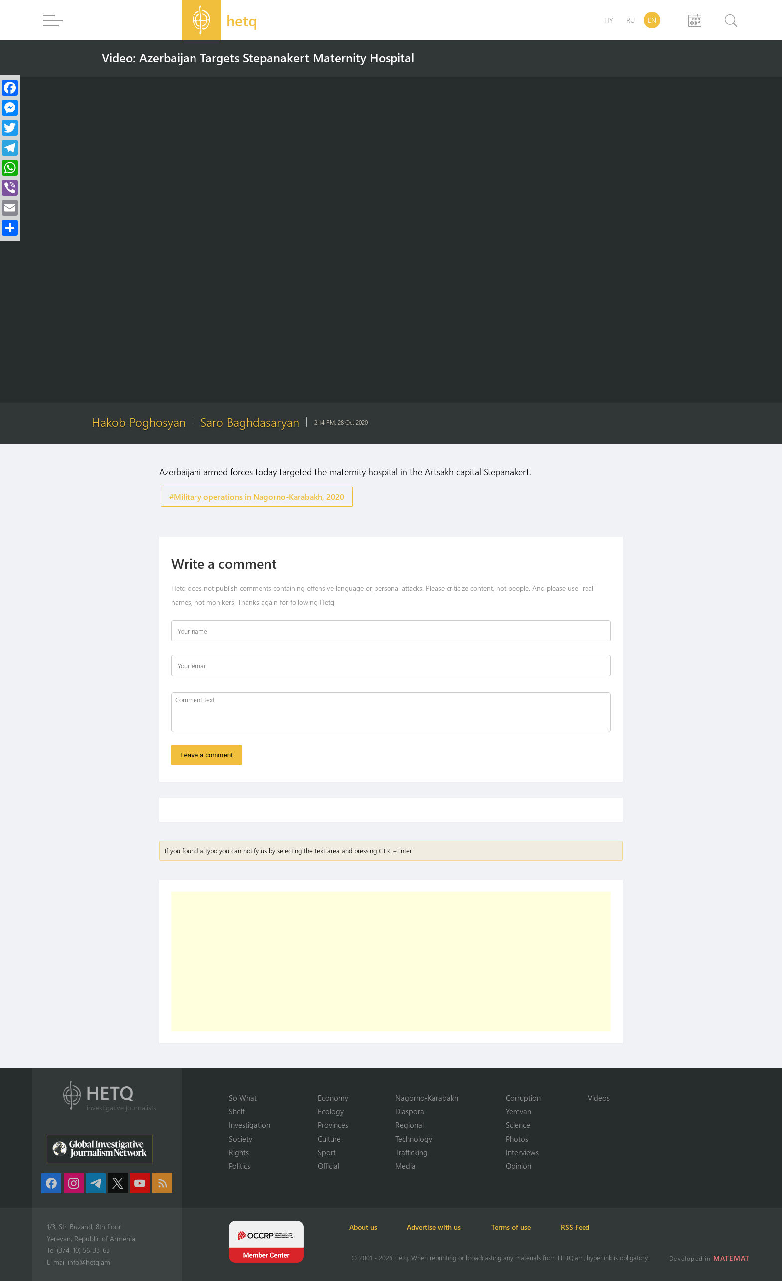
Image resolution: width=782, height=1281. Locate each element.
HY (608, 20)
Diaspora (409, 1111)
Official (328, 1166)
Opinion (518, 1166)
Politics (239, 1166)
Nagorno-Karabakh (426, 1097)
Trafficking (411, 1152)
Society (240, 1138)
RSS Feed (582, 1227)
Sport (327, 1152)
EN (652, 20)
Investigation (249, 1125)
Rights (239, 1152)
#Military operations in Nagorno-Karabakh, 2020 (256, 496)
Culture (329, 1138)
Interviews (522, 1152)
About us (365, 1227)
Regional (409, 1125)
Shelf (236, 1111)
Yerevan (518, 1111)
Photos (517, 1138)
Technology (413, 1138)
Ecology (331, 1111)
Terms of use (516, 1227)
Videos (599, 1097)
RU (630, 20)
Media (405, 1166)
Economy (333, 1097)
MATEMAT (732, 1258)
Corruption (523, 1097)
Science (518, 1125)
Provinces (333, 1125)
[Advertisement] (391, 962)
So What (243, 1097)
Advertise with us (438, 1227)
